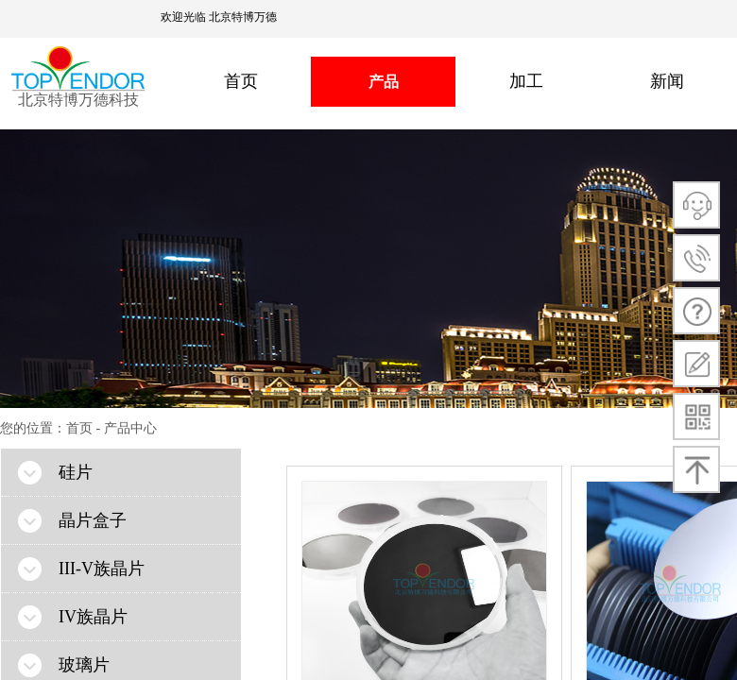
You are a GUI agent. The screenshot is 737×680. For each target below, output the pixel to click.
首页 (241, 81)
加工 (526, 81)
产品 (383, 82)
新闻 (667, 81)
